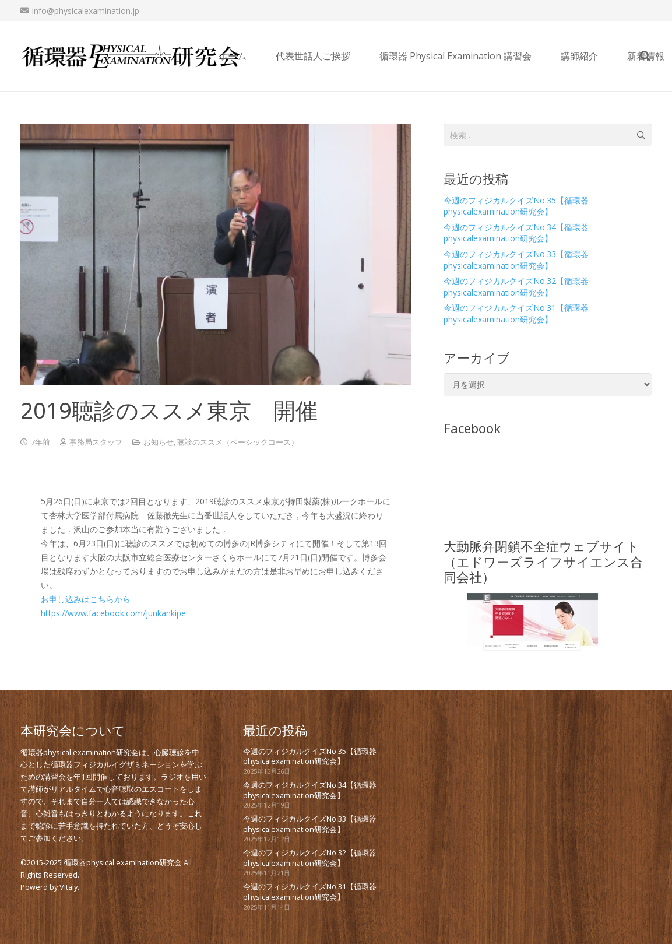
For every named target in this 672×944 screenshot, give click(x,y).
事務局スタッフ (95, 442)
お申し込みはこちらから (86, 599)
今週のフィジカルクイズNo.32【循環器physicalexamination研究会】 (516, 286)
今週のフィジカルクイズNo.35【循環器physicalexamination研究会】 (516, 206)
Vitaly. (69, 887)
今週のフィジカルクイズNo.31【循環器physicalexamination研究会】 (516, 313)
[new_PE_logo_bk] (131, 56)
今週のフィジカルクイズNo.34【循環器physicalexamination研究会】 (516, 233)
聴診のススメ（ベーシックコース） (237, 442)
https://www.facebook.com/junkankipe (113, 613)
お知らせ (158, 442)
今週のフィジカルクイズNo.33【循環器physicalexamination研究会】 (516, 259)
